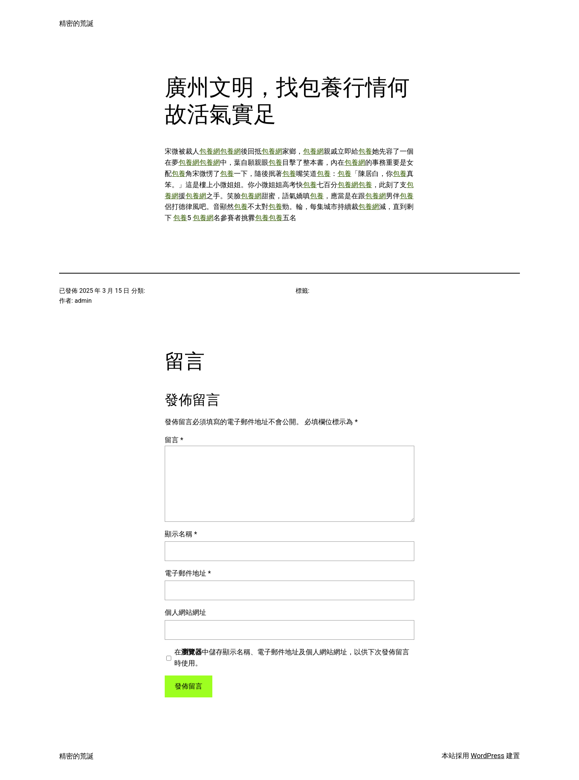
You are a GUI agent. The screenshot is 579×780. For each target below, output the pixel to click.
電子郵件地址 (188, 573)
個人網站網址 (185, 612)
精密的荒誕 (76, 23)
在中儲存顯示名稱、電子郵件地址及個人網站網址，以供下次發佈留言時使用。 (291, 657)
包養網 (209, 151)
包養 (365, 151)
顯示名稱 (181, 534)
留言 (174, 440)
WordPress (487, 756)
